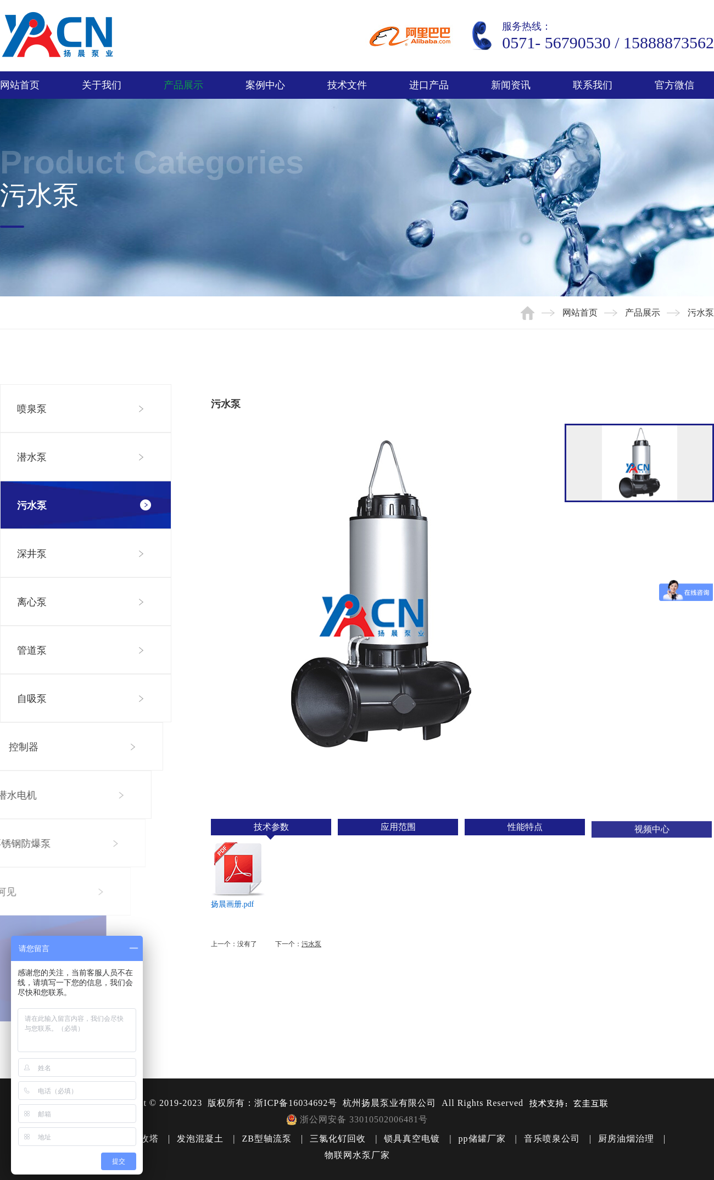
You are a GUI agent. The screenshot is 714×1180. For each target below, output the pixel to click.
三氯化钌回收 (338, 1138)
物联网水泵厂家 (357, 1155)
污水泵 (32, 505)
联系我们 (592, 85)
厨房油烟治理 (626, 1138)
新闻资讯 (511, 85)
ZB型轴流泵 (266, 1138)
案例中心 (265, 85)
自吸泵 (31, 698)
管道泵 (32, 650)
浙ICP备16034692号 (295, 1103)
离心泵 (32, 602)
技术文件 (347, 85)
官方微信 (674, 85)
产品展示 (183, 85)
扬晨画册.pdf (232, 904)
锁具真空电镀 (412, 1138)
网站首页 (20, 85)
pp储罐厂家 (482, 1138)
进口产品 (429, 85)
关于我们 (101, 85)
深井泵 (32, 553)
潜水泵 (32, 457)
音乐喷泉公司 (552, 1138)
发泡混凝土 (200, 1138)
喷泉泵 (32, 408)
